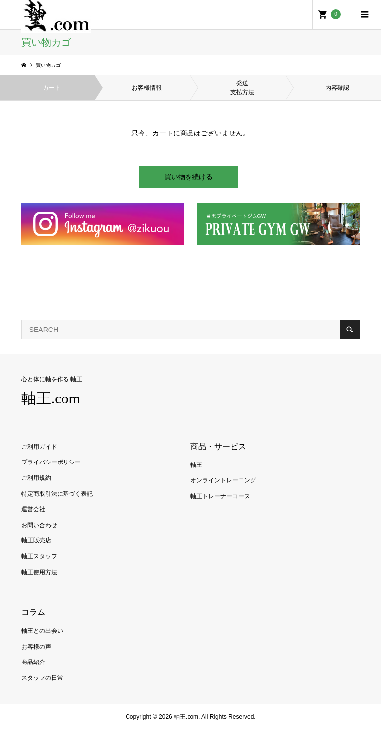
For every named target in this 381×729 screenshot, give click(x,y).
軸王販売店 (36, 540)
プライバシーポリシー (51, 462)
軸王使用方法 (39, 572)
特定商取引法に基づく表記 (57, 493)
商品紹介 (33, 662)
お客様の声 (36, 646)
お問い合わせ (39, 525)
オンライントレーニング (223, 480)
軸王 (196, 465)
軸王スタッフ (39, 556)
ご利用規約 (36, 477)
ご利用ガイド (39, 446)
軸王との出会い (42, 630)
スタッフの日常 (42, 677)
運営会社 (33, 509)
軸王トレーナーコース (220, 496)
